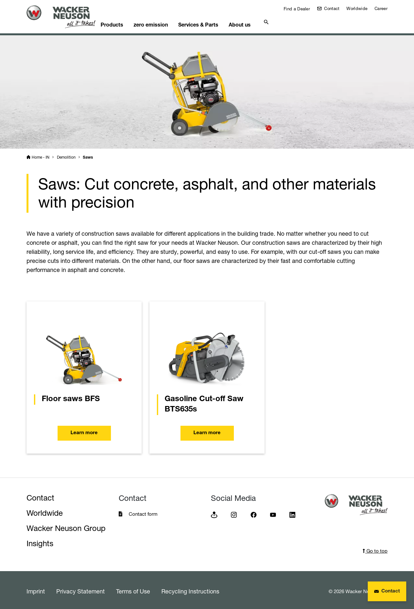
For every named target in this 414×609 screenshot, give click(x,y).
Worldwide (356, 8)
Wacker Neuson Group (66, 526)
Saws (88, 155)
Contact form (143, 512)
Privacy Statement (80, 588)
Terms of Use (133, 588)
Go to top (375, 549)
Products (123, 21)
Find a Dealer (296, 8)
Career (381, 8)
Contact (331, 8)
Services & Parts (216, 21)
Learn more (84, 432)
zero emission (165, 21)
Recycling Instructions (190, 588)
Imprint (36, 588)
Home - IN (40, 154)
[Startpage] (66, 16)
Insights (40, 541)
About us (261, 21)
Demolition (66, 154)
